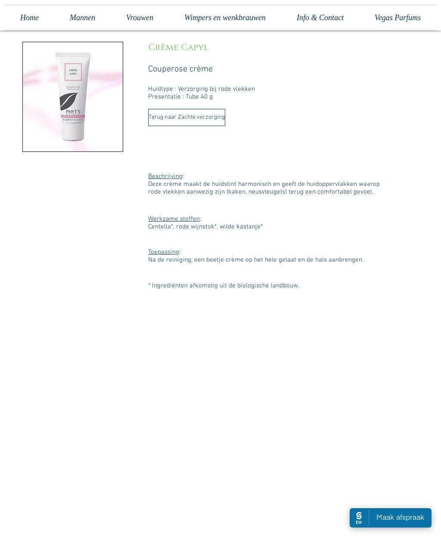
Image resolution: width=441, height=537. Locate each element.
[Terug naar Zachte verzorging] (186, 117)
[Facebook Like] (176, 501)
